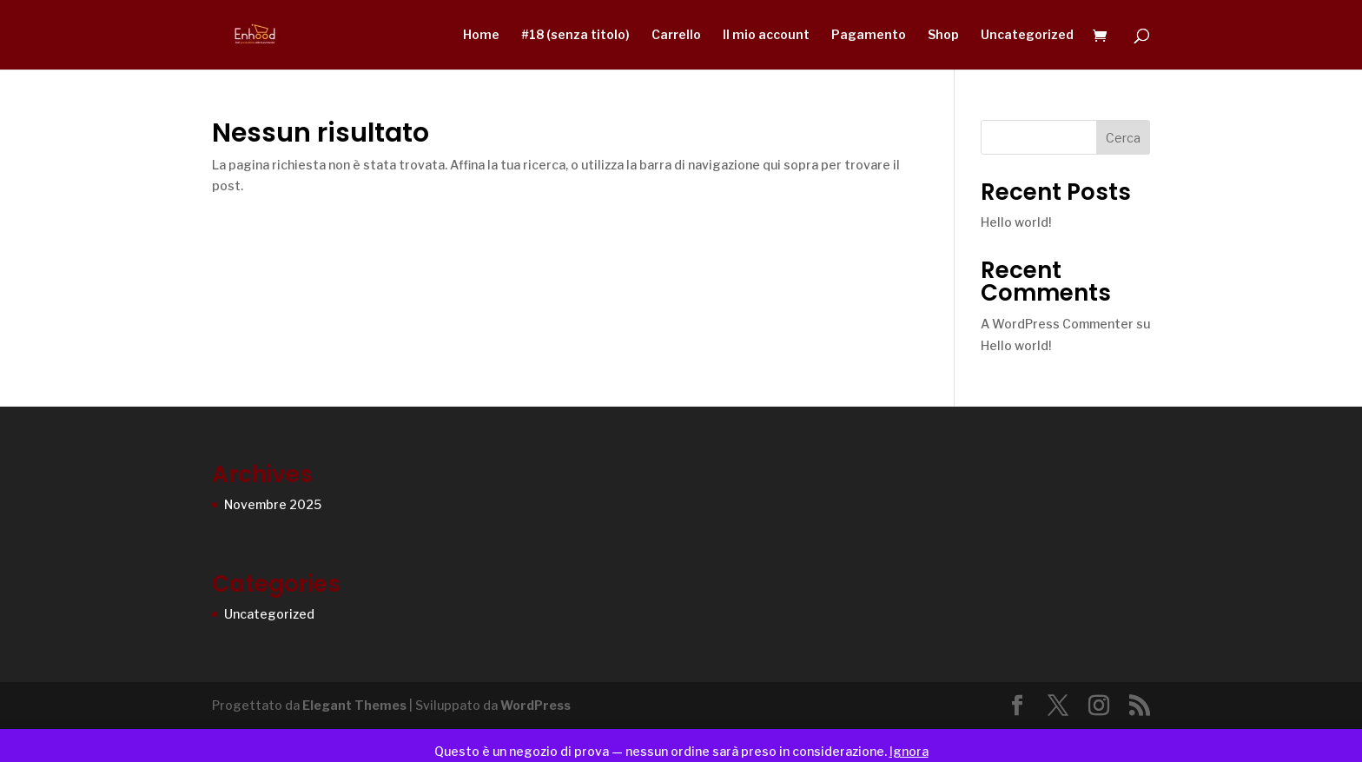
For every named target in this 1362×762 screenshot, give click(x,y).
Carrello (676, 35)
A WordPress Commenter (1057, 323)
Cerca (1123, 137)
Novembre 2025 (272, 504)
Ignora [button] (909, 751)
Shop (943, 35)
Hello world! (1016, 222)
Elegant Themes (354, 705)
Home (481, 35)
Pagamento (868, 35)
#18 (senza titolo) (575, 35)
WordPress (535, 705)
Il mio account (766, 35)
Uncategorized (1027, 35)
